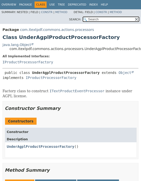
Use (52, 4)
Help (104, 4)
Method (61, 12)
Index (93, 4)
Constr (47, 12)
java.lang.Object (17, 45)
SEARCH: (75, 19)
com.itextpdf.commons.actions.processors (57, 30)
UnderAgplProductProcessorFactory (40, 147)
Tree (61, 4)
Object (125, 73)
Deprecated (77, 4)
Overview (9, 4)
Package (25, 4)
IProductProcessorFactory (28, 62)
